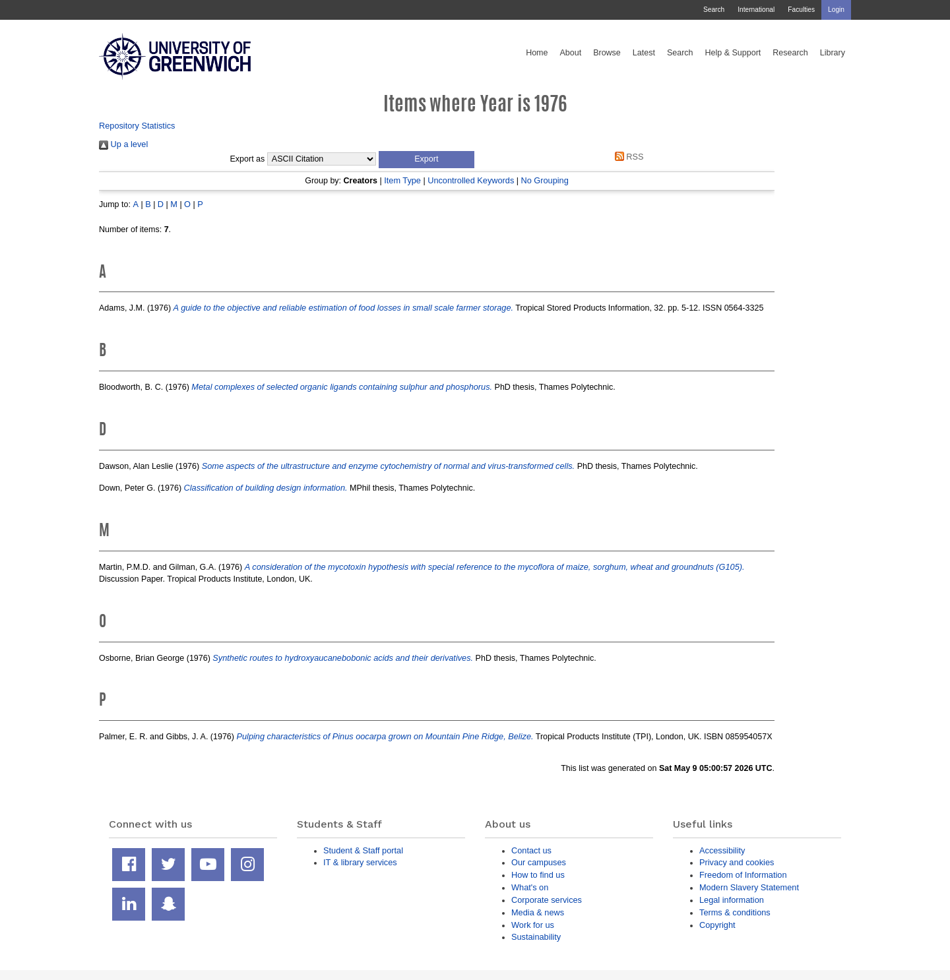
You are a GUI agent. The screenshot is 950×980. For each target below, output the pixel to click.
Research (790, 52)
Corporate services (546, 900)
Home (537, 52)
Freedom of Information (743, 875)
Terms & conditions (735, 912)
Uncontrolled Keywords (471, 180)
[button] (426, 159)
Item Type (402, 180)
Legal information (731, 900)
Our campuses (538, 862)
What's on (529, 887)
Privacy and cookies (736, 862)
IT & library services (360, 862)
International (756, 9)
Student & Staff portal (363, 850)
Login (836, 9)
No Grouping (544, 180)
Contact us (531, 850)
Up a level (123, 144)
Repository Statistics (137, 126)
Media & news (537, 912)
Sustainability (536, 937)
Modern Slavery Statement (749, 887)
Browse (607, 52)
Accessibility (722, 850)
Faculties (801, 9)
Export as (247, 159)
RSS (626, 157)
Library (832, 52)
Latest (644, 52)
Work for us (532, 925)
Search (713, 9)
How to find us (538, 875)
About (570, 52)
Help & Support (733, 52)
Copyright (717, 925)
